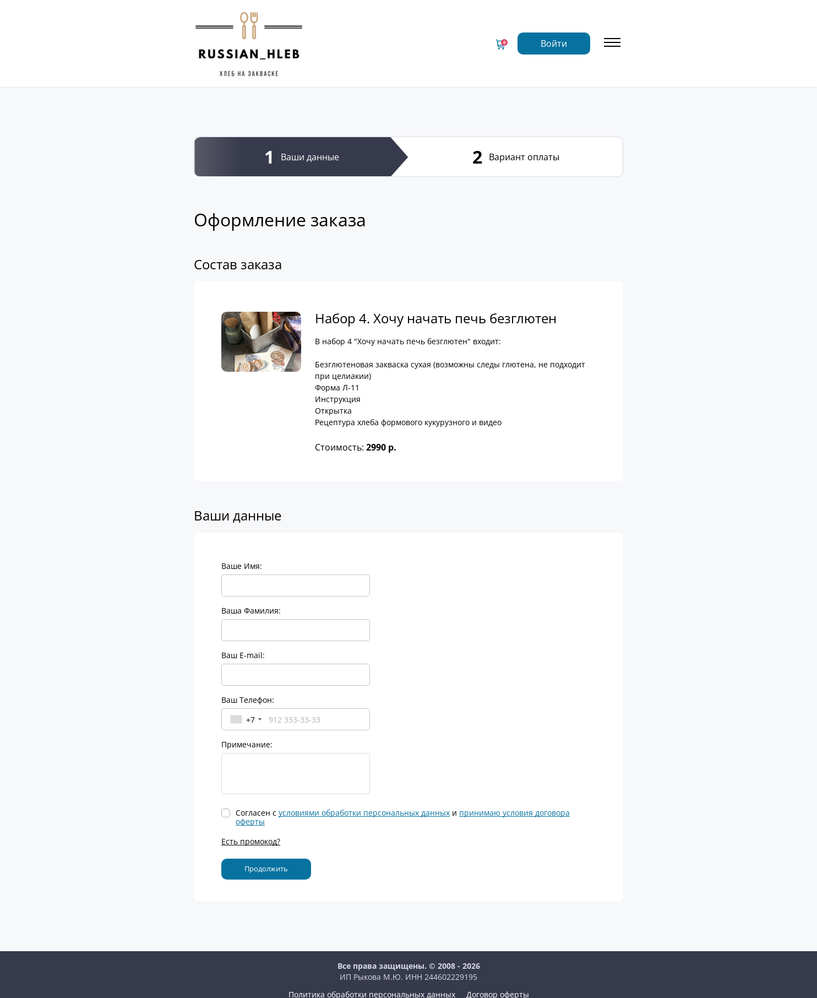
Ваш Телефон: (247, 700)
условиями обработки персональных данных (364, 812)
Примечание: (247, 744)
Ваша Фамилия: (251, 610)
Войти (554, 43)
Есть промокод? (250, 841)
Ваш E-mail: (243, 655)
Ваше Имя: (241, 566)
